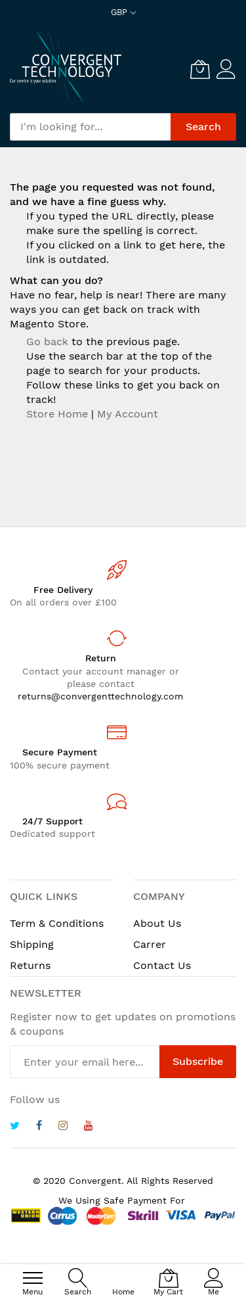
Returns (30, 965)
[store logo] (65, 68)
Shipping (32, 944)
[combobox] (90, 127)
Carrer (149, 944)
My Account (127, 414)
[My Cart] (200, 69)
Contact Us (162, 965)
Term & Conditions (57, 923)
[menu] (33, 1278)
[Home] (123, 1271)
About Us (157, 923)
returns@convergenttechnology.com (100, 696)
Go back (47, 341)
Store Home (57, 414)
